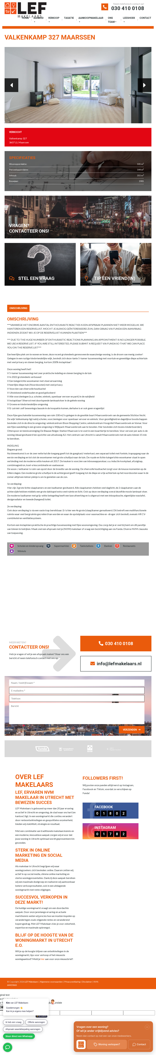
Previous (11, 85)
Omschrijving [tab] (18, 308)
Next (144, 85)
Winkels (21, 551)
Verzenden (130, 729)
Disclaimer (87, 981)
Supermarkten (60, 545)
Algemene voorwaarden (51, 981)
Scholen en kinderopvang (29, 545)
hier (43, 958)
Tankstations (85, 545)
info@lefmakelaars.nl (116, 663)
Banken (107, 545)
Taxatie (69, 17)
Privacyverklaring (72, 981)
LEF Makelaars (31, 981)
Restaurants (128, 545)
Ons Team (111, 19)
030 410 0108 (127, 8)
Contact (145, 17)
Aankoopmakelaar (90, 17)
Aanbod (39, 17)
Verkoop (53, 17)
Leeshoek (129, 17)
